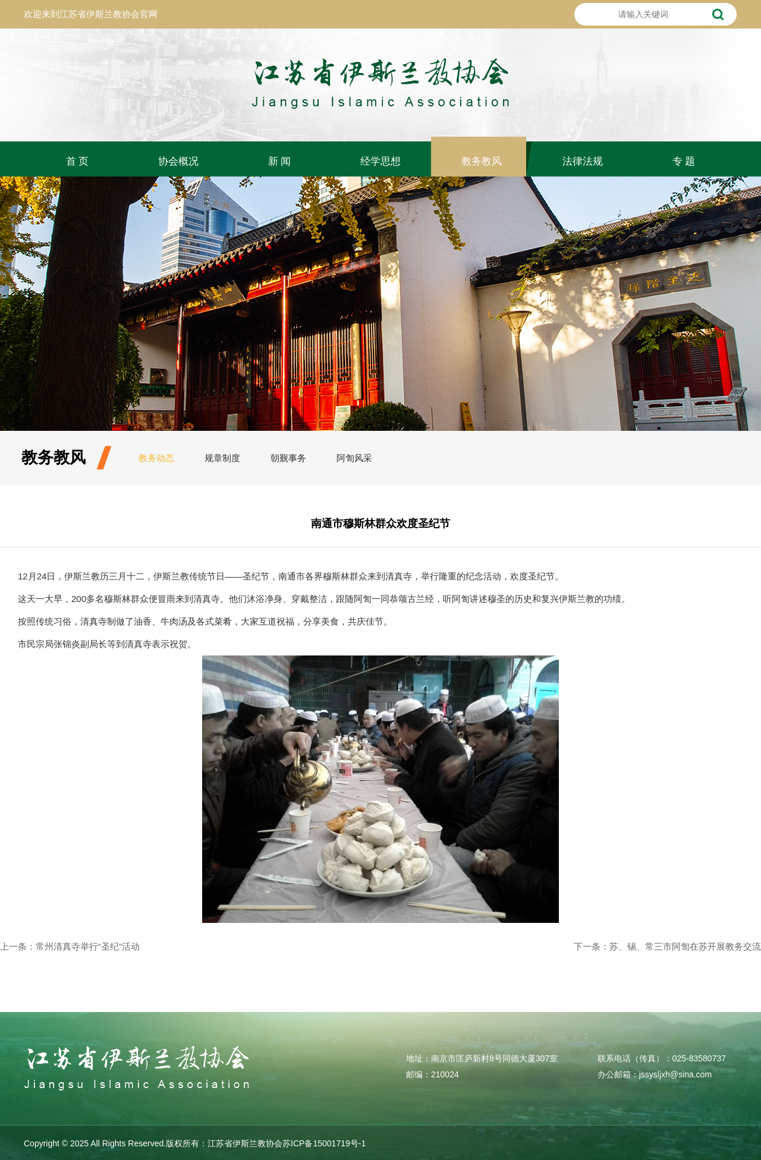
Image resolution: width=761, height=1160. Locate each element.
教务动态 (156, 458)
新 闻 (279, 161)
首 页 (77, 161)
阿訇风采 (354, 458)
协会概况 (178, 161)
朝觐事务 (288, 458)
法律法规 (582, 161)
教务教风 (481, 161)
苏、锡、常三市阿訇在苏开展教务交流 (685, 946)
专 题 (684, 161)
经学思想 (380, 161)
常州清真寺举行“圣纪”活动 (88, 946)
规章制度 (222, 458)
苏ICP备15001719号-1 (324, 1143)
